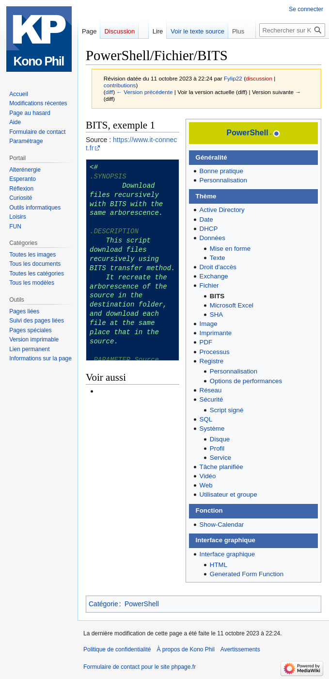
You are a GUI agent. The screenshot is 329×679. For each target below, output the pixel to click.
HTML (218, 564)
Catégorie (103, 604)
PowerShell (247, 133)
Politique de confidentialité (117, 649)
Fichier (209, 285)
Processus (215, 352)
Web (206, 485)
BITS (217, 296)
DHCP (209, 228)
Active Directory (222, 209)
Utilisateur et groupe (228, 494)
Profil (217, 448)
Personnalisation (223, 180)
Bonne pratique (221, 171)
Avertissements (240, 649)
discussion (259, 78)
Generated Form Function (246, 574)
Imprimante (216, 333)
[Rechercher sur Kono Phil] (292, 30)
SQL (206, 419)
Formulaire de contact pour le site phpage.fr (139, 666)
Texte (217, 257)
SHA (216, 314)
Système (212, 428)
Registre (212, 361)
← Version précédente (144, 92)
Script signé (226, 410)
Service (220, 457)
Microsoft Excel (231, 305)
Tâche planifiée (221, 466)
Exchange (214, 276)
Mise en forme (230, 248)
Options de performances (246, 381)
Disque (220, 439)
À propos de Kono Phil (185, 649)
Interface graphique (227, 554)
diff (109, 92)
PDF (206, 342)
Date (206, 219)
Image (209, 323)
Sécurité (211, 399)
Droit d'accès (218, 267)
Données (212, 238)
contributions (120, 85)
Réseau (211, 390)
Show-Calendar (222, 524)
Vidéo (208, 476)
